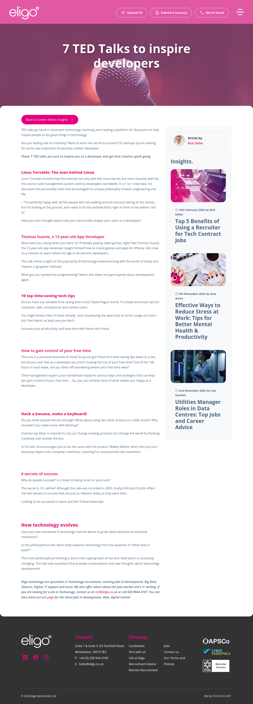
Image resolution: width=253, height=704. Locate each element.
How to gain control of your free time (56, 351)
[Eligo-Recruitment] (24, 12)
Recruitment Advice (142, 664)
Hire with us (137, 652)
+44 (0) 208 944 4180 (93, 658)
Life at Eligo (137, 658)
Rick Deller (195, 143)
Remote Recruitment (143, 670)
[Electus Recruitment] (36, 641)
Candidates (137, 646)
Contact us (171, 652)
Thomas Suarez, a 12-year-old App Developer (63, 237)
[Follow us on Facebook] (35, 657)
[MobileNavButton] (240, 12)
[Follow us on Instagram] (46, 657)
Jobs (167, 646)
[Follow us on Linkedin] (25, 657)
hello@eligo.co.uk (91, 664)
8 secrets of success (39, 474)
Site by (218, 696)
